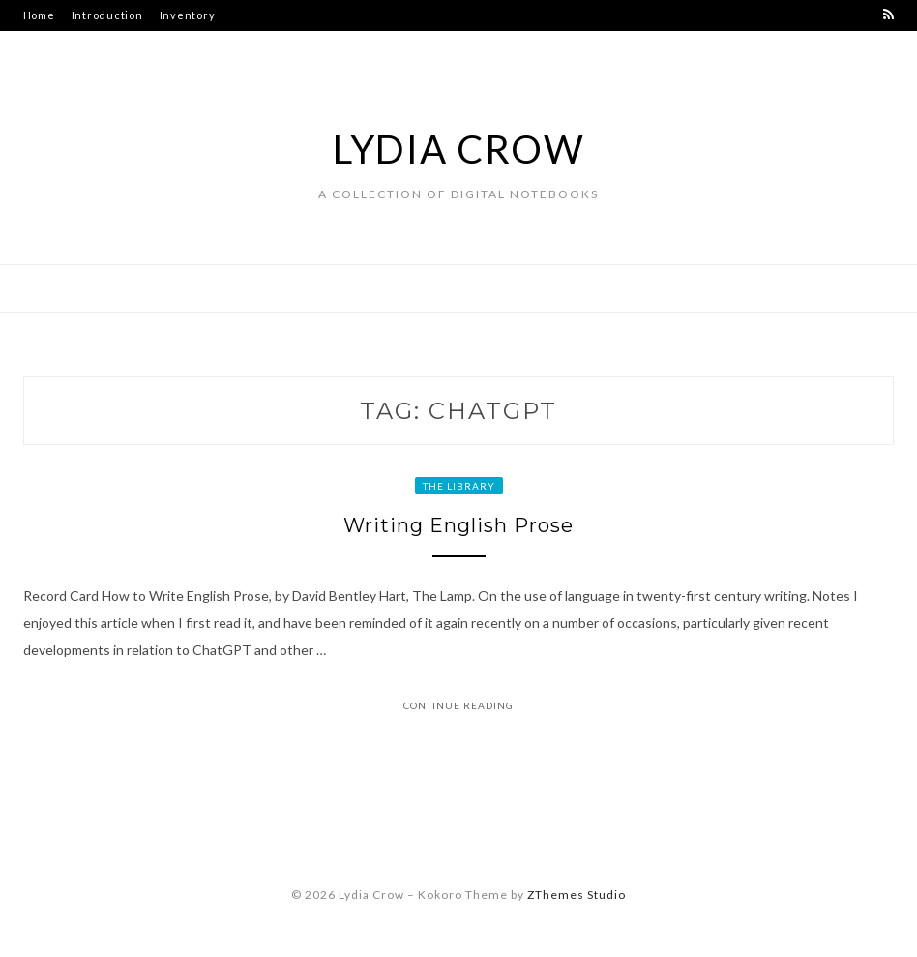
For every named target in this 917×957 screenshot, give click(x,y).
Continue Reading (458, 705)
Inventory (188, 15)
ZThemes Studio (576, 894)
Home (39, 15)
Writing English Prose (458, 525)
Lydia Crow (459, 149)
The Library (459, 486)
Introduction (107, 15)
